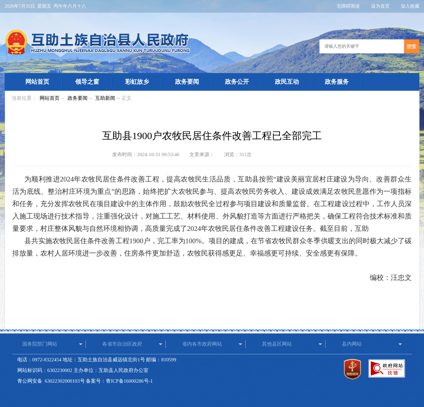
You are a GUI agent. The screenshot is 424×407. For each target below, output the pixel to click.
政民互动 (287, 81)
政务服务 (337, 81)
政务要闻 (187, 81)
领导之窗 (87, 81)
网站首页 (37, 81)
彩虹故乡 (137, 81)
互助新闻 (105, 98)
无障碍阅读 (348, 6)
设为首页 (381, 6)
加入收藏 (410, 6)
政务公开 (237, 81)
